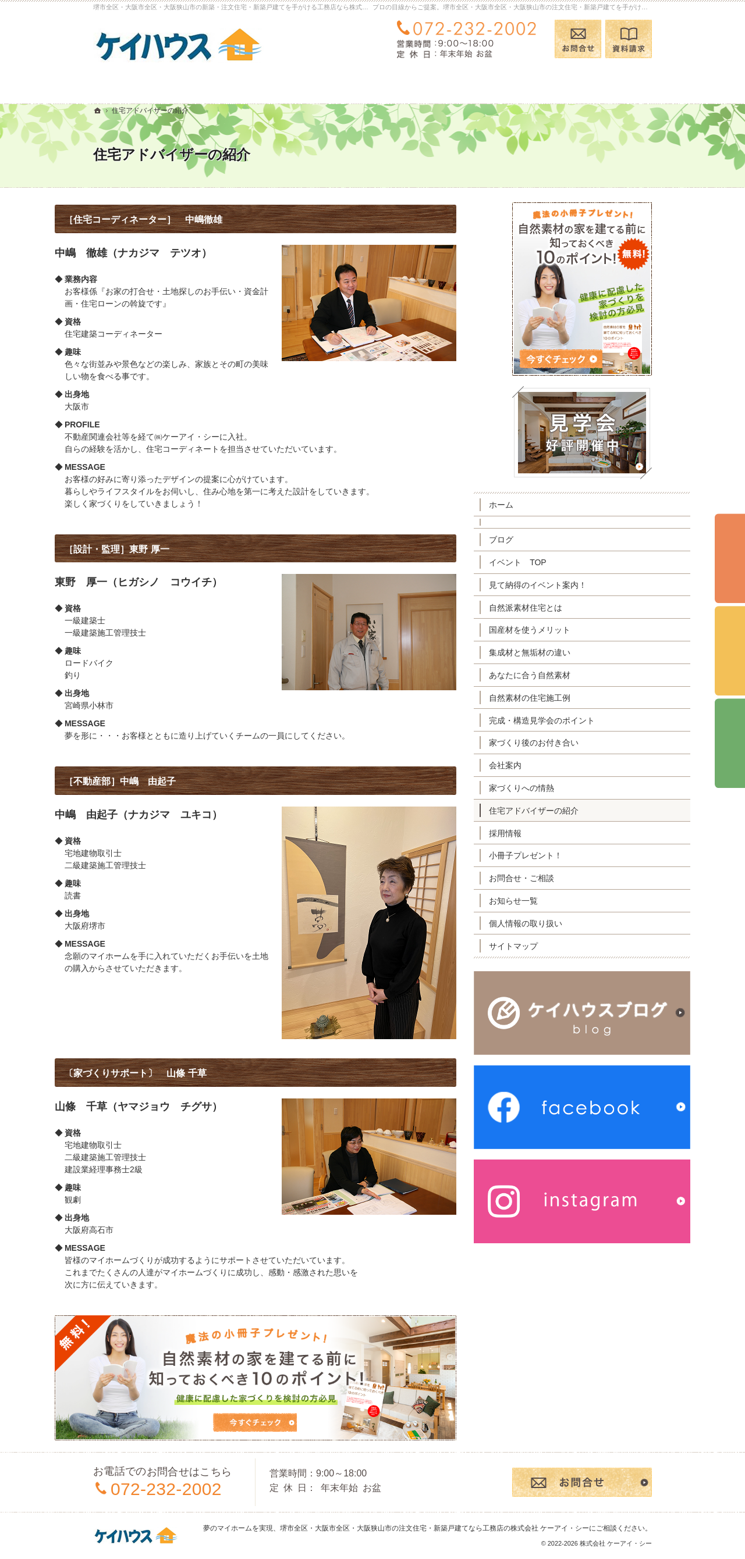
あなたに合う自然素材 (568, 675)
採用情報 (543, 833)
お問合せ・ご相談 (560, 878)
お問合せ (578, 39)
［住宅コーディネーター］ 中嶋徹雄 (181, 219)
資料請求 (628, 39)
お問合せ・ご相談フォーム (582, 1482)
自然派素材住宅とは (564, 607)
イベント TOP (556, 562)
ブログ (539, 539)
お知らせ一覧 (551, 900)
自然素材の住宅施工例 (568, 697)
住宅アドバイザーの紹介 (572, 810)
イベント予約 (730, 559)
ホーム (539, 504)
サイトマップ (551, 946)
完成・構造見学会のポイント (580, 720)
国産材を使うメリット (568, 629)
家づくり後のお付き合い (572, 742)
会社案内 (543, 765)
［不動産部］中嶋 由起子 (158, 781)
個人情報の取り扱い (564, 923)
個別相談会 (730, 651)
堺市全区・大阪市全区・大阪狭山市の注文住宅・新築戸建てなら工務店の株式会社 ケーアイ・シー (434, 1528)
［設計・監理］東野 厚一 (154, 549)
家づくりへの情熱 (560, 788)
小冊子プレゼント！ (564, 855)
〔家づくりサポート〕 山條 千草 (173, 1073)
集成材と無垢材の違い (568, 652)
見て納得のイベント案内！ (576, 585)
